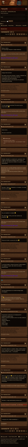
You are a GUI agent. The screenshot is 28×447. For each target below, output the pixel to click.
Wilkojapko (3, 62)
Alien (2, 409)
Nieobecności (4, 28)
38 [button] (19, 34)
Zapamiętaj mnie (4, 21)
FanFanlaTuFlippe (13, 440)
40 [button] (24, 34)
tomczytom (3, 365)
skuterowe (22, 385)
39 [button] (21, 34)
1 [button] (14, 34)
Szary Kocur (3, 148)
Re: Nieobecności (5, 42)
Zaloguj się (3, 11)
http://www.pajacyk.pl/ (6, 298)
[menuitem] (24, 6)
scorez (2, 390)
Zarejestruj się (12, 11)
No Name (3, 37)
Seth (2, 280)
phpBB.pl (14, 441)
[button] (10, 34)
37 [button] (17, 34)
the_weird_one (4, 119)
